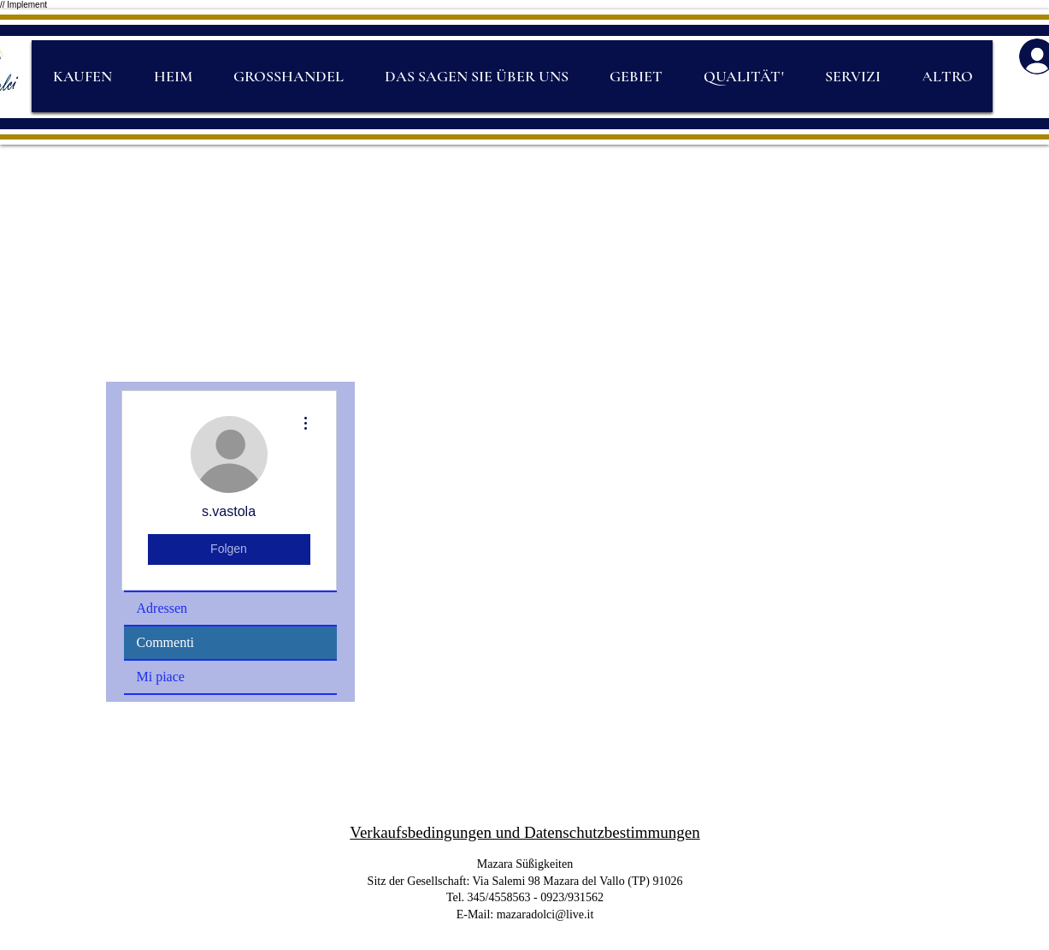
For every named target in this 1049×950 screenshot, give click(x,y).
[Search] (926, 77)
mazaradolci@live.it (545, 914)
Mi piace (161, 676)
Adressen (162, 608)
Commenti (166, 642)
